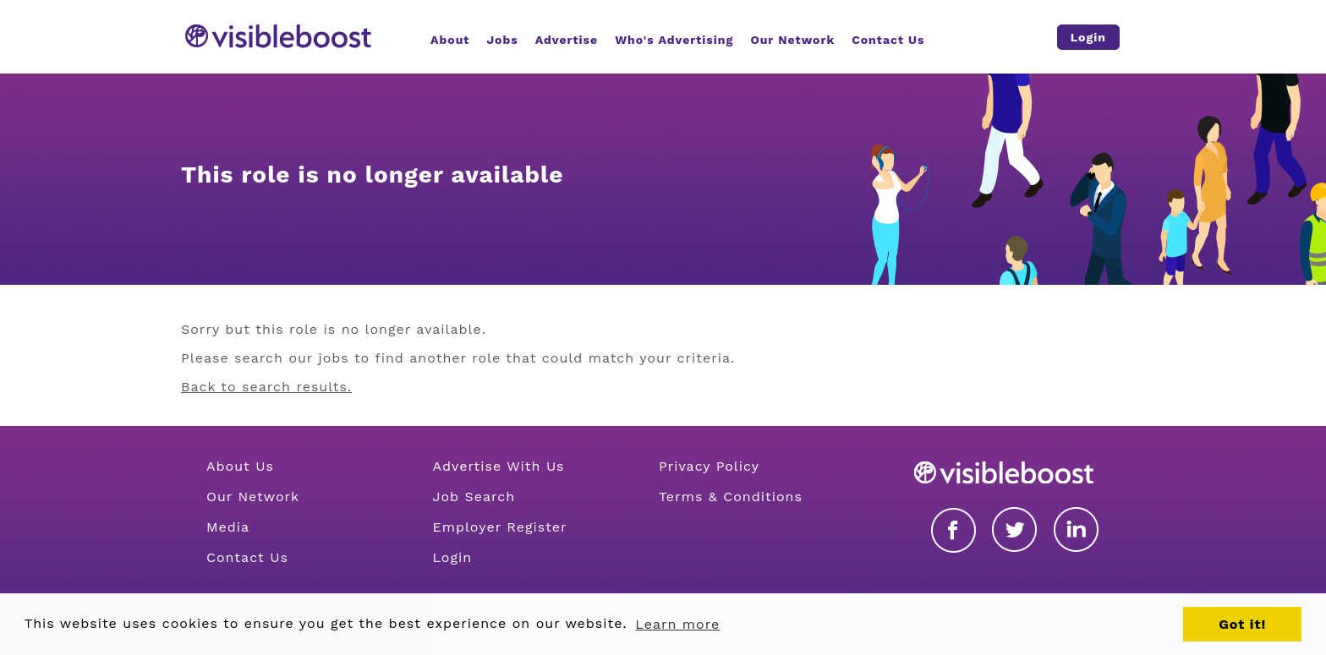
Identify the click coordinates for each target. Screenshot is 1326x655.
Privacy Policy (709, 466)
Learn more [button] (677, 624)
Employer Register (499, 527)
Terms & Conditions (731, 497)
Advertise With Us (498, 466)
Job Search (473, 497)
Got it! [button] (1242, 624)
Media (227, 527)
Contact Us (247, 557)
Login (452, 557)
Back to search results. (266, 387)
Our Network (252, 497)
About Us (240, 466)
